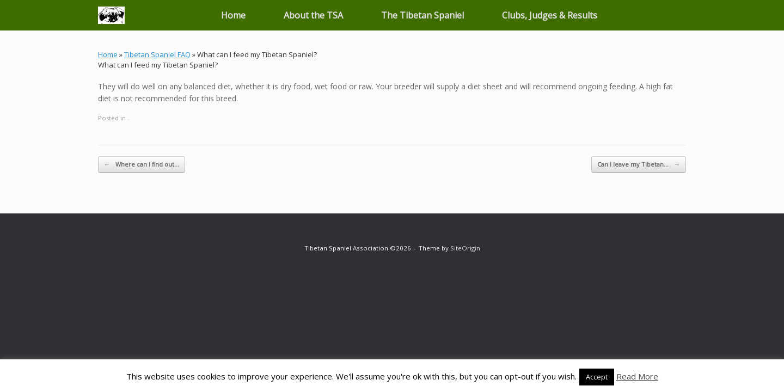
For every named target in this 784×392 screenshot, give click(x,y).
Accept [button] (597, 377)
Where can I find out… (141, 164)
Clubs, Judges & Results (549, 15)
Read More (637, 376)
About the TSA (313, 15)
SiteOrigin (465, 248)
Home (233, 15)
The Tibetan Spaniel (422, 15)
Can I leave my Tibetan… (638, 164)
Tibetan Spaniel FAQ (157, 54)
